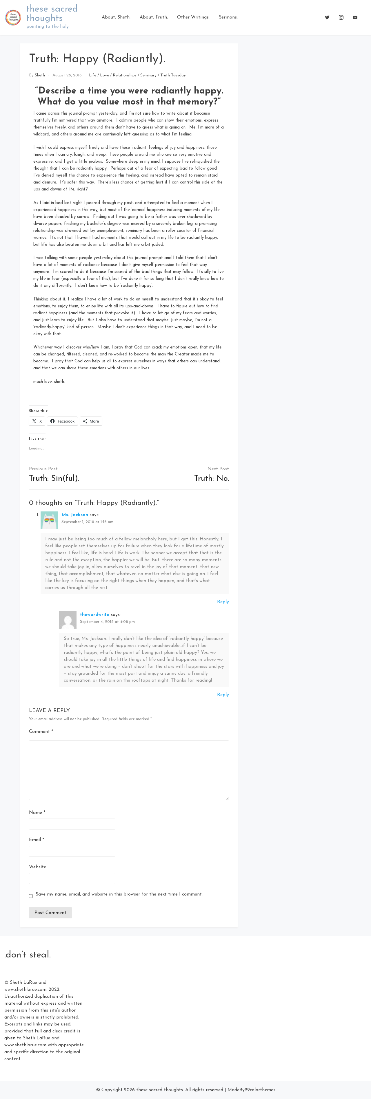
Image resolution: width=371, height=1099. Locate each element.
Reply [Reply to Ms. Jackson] (223, 602)
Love (104, 75)
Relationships (125, 75)
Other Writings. (193, 17)
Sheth (40, 75)
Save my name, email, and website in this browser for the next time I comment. (119, 894)
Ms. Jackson (74, 515)
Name (37, 812)
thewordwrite (94, 614)
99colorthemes (260, 1090)
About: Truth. (154, 17)
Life (92, 75)
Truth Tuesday (173, 75)
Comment (41, 731)
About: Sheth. (116, 17)
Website (37, 867)
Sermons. (228, 17)
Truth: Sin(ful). (54, 479)
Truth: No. (211, 479)
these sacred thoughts (52, 14)
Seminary (148, 75)
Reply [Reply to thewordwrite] (223, 695)
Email (36, 840)
